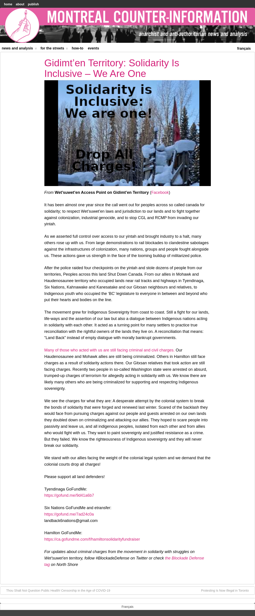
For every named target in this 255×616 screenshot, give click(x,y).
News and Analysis (19, 49)
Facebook (160, 192)
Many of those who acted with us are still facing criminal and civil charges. (109, 350)
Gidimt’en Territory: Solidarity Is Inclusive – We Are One (111, 68)
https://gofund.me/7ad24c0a (69, 514)
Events (93, 48)
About (20, 4)
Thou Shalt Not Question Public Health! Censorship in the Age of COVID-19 (56, 590)
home (8, 4)
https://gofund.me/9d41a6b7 (69, 495)
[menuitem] (244, 48)
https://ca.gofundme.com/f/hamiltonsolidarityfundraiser (92, 539)
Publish (33, 4)
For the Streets (54, 49)
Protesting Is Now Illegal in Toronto (227, 590)
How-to (77, 48)
